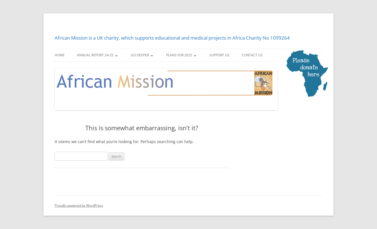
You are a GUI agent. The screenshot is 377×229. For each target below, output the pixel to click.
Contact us (252, 55)
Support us (219, 55)
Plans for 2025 (179, 55)
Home (60, 55)
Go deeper (140, 55)
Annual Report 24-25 (95, 55)
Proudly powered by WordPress (79, 205)
